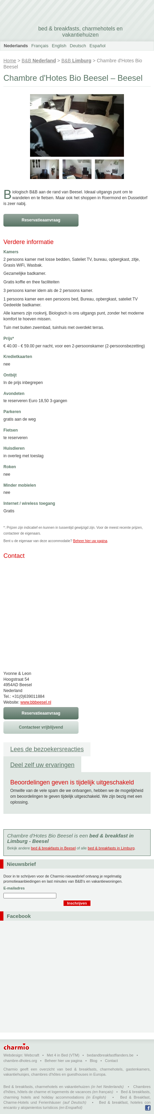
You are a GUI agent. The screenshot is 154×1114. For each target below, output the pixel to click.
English (59, 45)
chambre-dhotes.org (20, 1061)
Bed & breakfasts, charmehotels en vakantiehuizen (46, 1087)
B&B (39, 60)
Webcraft (31, 1055)
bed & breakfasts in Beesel (53, 848)
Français (39, 45)
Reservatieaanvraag (41, 220)
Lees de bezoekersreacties (47, 749)
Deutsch (78, 45)
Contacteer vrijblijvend (41, 727)
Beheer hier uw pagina (90, 541)
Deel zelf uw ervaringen (42, 764)
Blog (93, 1061)
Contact (111, 1061)
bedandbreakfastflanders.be (110, 1055)
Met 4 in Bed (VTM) (63, 1055)
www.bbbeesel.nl (35, 702)
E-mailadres (14, 888)
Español (97, 45)
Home (9, 60)
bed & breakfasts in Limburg (111, 848)
